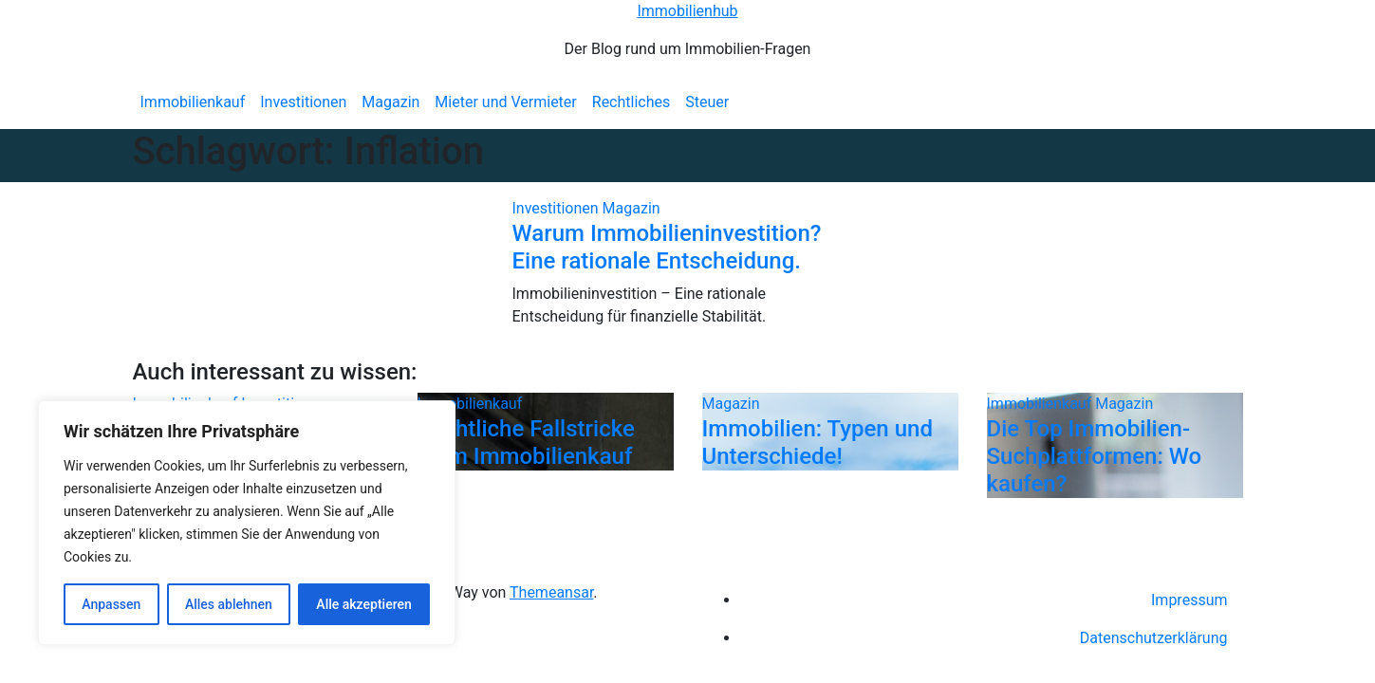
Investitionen (303, 102)
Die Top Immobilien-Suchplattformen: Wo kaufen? (1094, 456)
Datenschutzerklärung (1154, 638)
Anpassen (111, 604)
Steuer (707, 102)
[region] (246, 522)
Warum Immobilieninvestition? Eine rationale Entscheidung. (667, 247)
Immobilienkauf (193, 102)
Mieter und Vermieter (505, 102)
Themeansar (551, 592)
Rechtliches (631, 102)
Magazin (390, 102)
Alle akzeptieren (363, 604)
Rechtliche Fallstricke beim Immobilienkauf (526, 442)
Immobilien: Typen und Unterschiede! (817, 442)
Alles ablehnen (228, 604)
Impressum (1189, 600)
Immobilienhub (687, 11)
